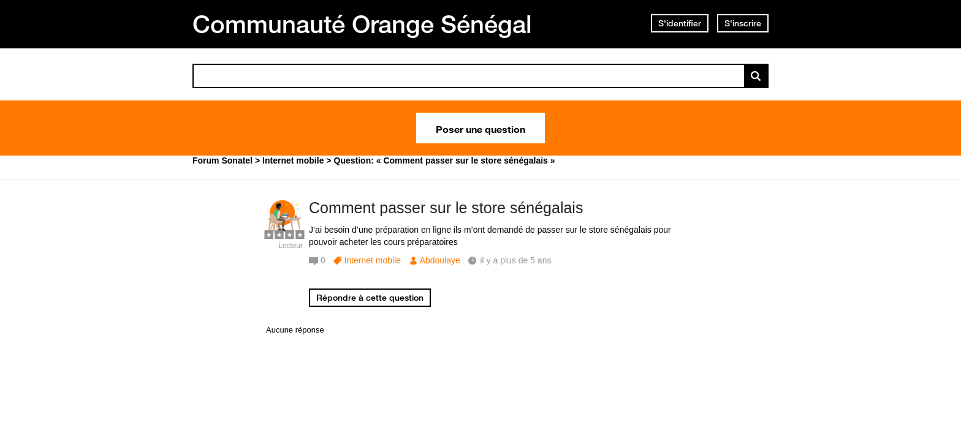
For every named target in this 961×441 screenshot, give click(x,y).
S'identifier (679, 23)
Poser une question (480, 128)
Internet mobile (372, 260)
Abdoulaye (440, 260)
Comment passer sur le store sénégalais (446, 207)
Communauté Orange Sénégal (362, 24)
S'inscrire (742, 23)
